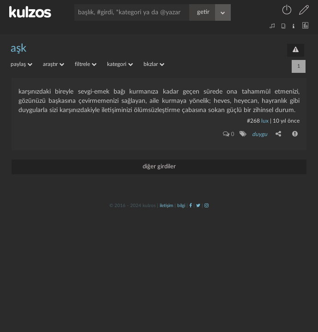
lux (265, 121)
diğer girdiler (159, 167)
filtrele (85, 64)
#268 (253, 121)
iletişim (166, 205)
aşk (18, 48)
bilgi (181, 205)
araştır (53, 64)
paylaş (21, 64)
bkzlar (154, 64)
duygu (259, 134)
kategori (120, 64)
